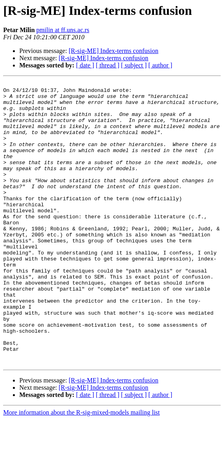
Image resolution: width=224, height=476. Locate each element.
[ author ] (160, 65)
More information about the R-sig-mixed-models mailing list (81, 469)
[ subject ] (134, 65)
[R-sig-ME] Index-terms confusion (113, 50)
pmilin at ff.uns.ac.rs (62, 29)
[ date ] (85, 65)
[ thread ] (107, 65)
